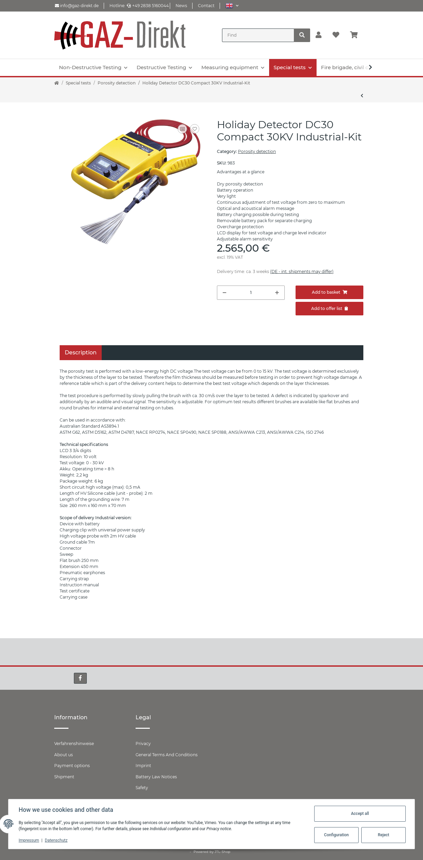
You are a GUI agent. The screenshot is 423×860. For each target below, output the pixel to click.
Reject (383, 835)
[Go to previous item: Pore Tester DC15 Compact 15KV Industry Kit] (362, 95)
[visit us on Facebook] (80, 678)
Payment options (72, 765)
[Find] (258, 35)
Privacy (143, 743)
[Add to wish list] (194, 129)
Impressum (29, 840)
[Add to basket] (329, 292)
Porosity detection (257, 151)
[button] (232, 5)
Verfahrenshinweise (74, 743)
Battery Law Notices (156, 776)
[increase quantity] (277, 292)
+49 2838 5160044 (148, 5)
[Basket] (357, 35)
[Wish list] (336, 35)
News (181, 5)
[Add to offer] (329, 308)
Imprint (143, 765)
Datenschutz (56, 840)
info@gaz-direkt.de (77, 5)
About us (63, 754)
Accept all (359, 813)
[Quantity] (250, 292)
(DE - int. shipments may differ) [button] (302, 271)
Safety (142, 787)
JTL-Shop (222, 852)
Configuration (335, 835)
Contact (206, 5)
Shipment (64, 776)
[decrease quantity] (224, 292)
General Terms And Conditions (167, 754)
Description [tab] (81, 352)
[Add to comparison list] (182, 129)
